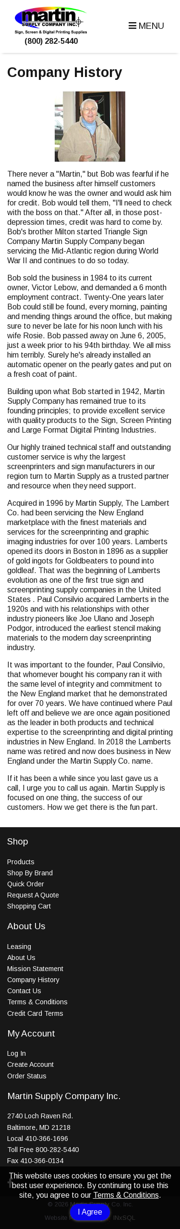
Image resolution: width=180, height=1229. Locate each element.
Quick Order (25, 884)
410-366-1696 (46, 1138)
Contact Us (24, 991)
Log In (16, 1053)
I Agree (90, 1212)
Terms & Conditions (126, 1195)
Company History (33, 980)
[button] (145, 26)
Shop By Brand (30, 873)
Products (21, 862)
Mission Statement (35, 969)
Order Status (27, 1076)
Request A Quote (33, 895)
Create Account (30, 1064)
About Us (21, 957)
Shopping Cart (29, 906)
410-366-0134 (41, 1161)
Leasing (19, 946)
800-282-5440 (57, 1149)
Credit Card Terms (35, 1013)
